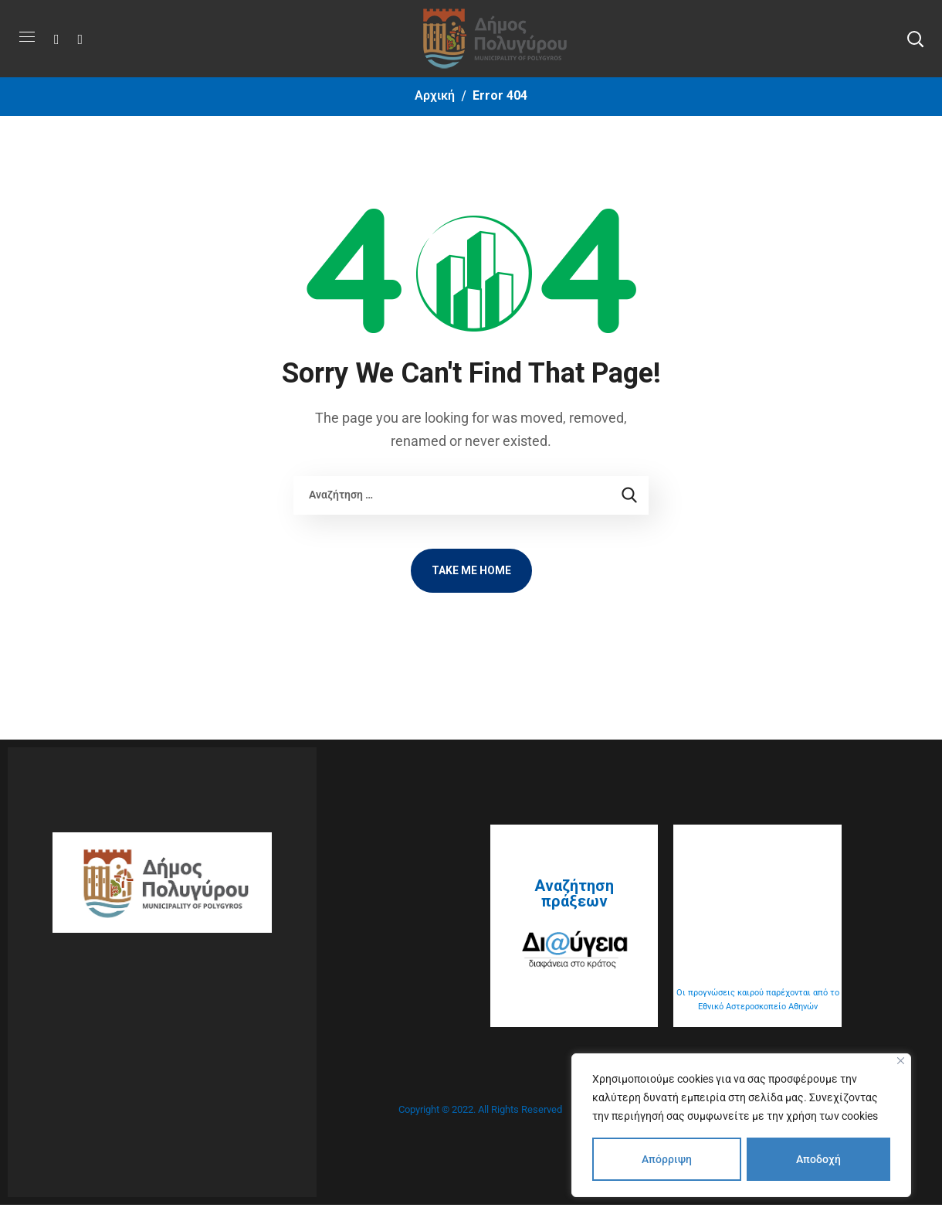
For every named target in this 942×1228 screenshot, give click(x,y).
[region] (741, 1125)
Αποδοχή (818, 1159)
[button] (915, 38)
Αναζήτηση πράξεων (574, 893)
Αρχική (435, 95)
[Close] (900, 1060)
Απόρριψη (667, 1159)
